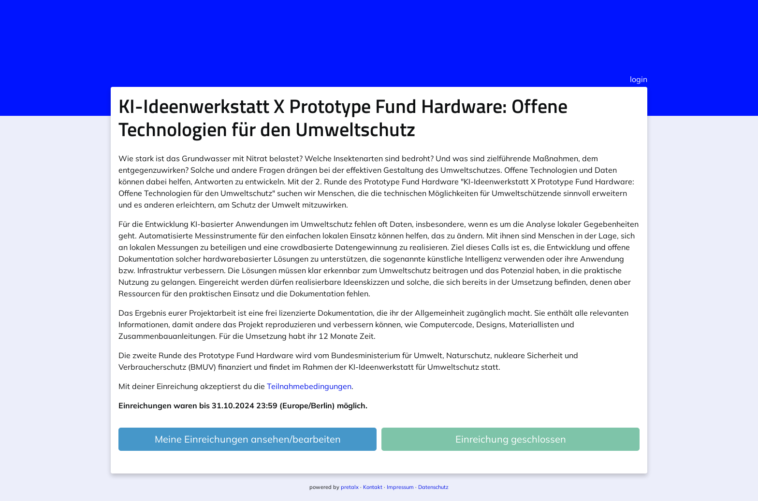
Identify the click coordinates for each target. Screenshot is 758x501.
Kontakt (372, 487)
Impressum (400, 487)
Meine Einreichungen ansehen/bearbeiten (248, 439)
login (638, 79)
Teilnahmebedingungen (309, 386)
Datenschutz (433, 487)
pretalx (350, 487)
